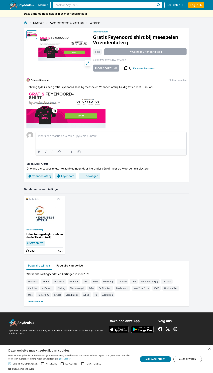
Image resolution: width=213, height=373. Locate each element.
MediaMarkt (122, 288)
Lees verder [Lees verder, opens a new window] (65, 358)
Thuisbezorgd (77, 288)
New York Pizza (141, 288)
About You (107, 294)
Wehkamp (108, 281)
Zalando (122, 281)
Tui (95, 294)
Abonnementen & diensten (67, 22)
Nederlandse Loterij (34, 230)
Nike (86, 281)
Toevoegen (89, 176)
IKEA (91, 288)
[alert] (106, 359)
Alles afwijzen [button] (187, 359)
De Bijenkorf (105, 288)
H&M (95, 281)
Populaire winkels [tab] (39, 265)
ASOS (156, 288)
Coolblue (32, 288)
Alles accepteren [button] (155, 359)
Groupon (73, 281)
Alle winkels (35, 301)
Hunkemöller (170, 288)
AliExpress (47, 288)
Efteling (61, 288)
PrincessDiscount (40, 80)
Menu (43, 5)
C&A (134, 281)
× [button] (209, 349)
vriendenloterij (39, 176)
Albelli (86, 294)
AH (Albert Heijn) (149, 281)
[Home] (25, 22)
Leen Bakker (72, 294)
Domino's (33, 281)
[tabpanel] (106, 287)
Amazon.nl (59, 281)
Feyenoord (66, 176)
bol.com (167, 281)
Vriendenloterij (100, 31)
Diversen (38, 22)
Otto (30, 294)
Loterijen (95, 22)
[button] (71, 369)
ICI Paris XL (43, 294)
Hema (46, 281)
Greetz (57, 294)
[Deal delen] (175, 5)
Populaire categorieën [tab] (70, 265)
